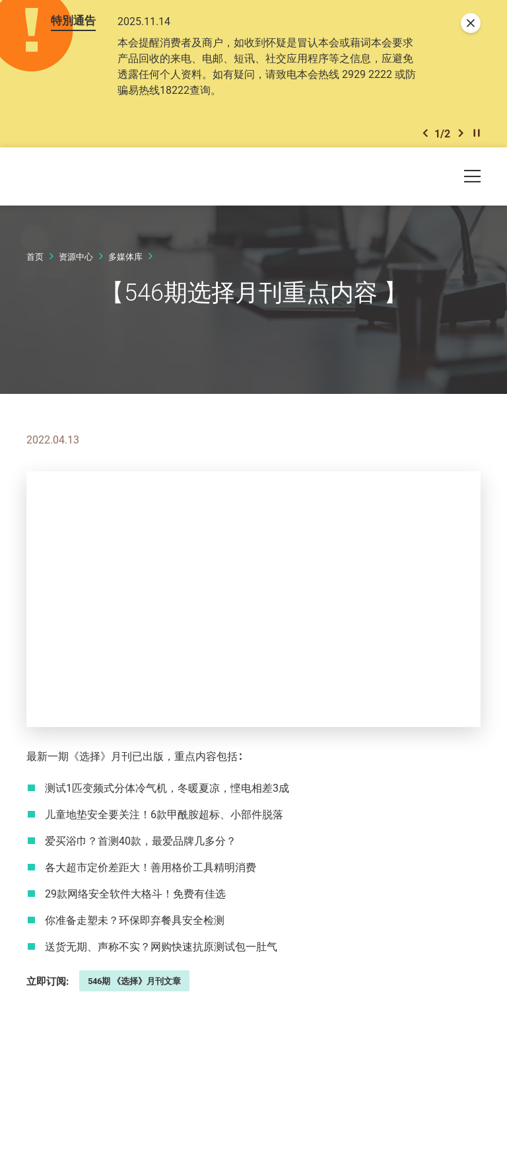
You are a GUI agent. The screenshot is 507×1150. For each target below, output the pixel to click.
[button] (425, 138)
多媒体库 (125, 262)
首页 (35, 262)
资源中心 (76, 262)
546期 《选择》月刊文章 (134, 987)
